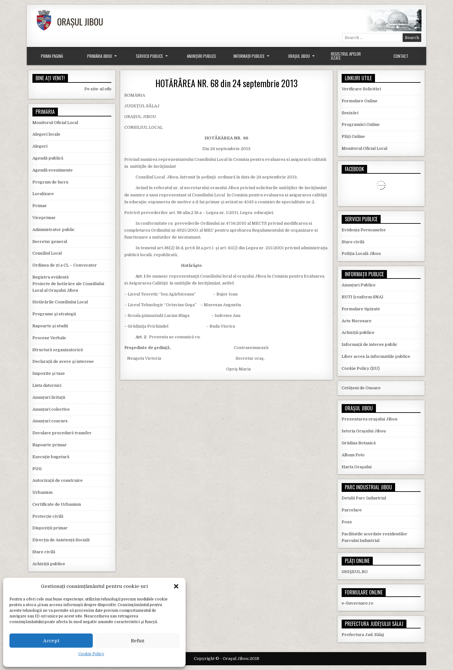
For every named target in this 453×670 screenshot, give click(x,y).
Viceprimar (44, 217)
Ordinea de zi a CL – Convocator (64, 265)
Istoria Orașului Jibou (364, 431)
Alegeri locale (46, 134)
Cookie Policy (91, 654)
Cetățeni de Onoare (361, 388)
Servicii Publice (149, 56)
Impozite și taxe (48, 373)
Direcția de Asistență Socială (61, 540)
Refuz (137, 641)
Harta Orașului (357, 466)
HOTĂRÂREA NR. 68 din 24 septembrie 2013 (226, 83)
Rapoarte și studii (50, 326)
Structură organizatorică (57, 349)
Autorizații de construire (57, 480)
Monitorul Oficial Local (55, 122)
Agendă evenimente (52, 170)
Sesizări (350, 112)
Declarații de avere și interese (63, 361)
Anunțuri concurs (50, 421)
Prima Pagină (52, 56)
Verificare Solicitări (361, 89)
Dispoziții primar (50, 528)
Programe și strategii (54, 314)
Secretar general (49, 241)
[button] (176, 586)
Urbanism (42, 492)
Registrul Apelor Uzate (346, 56)
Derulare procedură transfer (62, 433)
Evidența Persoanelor (364, 230)
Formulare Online (360, 101)
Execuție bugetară (50, 456)
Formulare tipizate (361, 309)
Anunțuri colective (51, 409)
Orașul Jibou (299, 56)
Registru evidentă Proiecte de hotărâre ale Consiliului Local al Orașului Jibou (68, 284)
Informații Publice (249, 56)
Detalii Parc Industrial (364, 498)
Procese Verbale (49, 337)
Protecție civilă (47, 516)
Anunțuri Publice (201, 56)
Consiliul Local (47, 253)
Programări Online (361, 124)
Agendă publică (47, 158)
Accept (51, 641)
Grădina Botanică (359, 443)
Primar (39, 205)
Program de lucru (50, 182)
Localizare (43, 193)
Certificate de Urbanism (56, 504)
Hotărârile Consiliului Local (60, 302)
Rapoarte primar (49, 444)
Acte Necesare (357, 320)
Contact (401, 56)
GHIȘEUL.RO (355, 571)
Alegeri (40, 146)
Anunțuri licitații (48, 397)
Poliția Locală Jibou (361, 253)
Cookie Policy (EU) (361, 368)
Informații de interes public (369, 344)
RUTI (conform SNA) (362, 297)
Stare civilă (43, 551)
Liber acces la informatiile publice (376, 356)
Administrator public (53, 229)
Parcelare (352, 510)
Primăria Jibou (99, 56)
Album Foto (353, 455)
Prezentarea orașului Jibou (369, 419)
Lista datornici (46, 385)
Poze (347, 522)
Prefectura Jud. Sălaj (363, 634)
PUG (37, 468)
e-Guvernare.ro (357, 603)
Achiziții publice (48, 563)
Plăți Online (353, 136)
